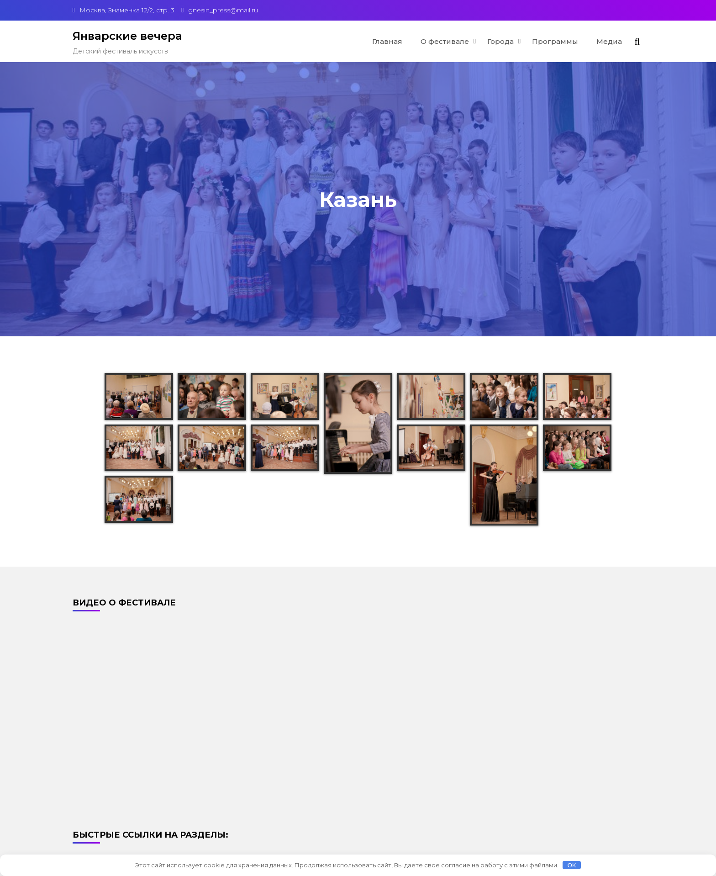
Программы (555, 41)
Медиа (609, 41)
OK (572, 865)
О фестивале (445, 41)
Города (500, 41)
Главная (387, 41)
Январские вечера (127, 35)
